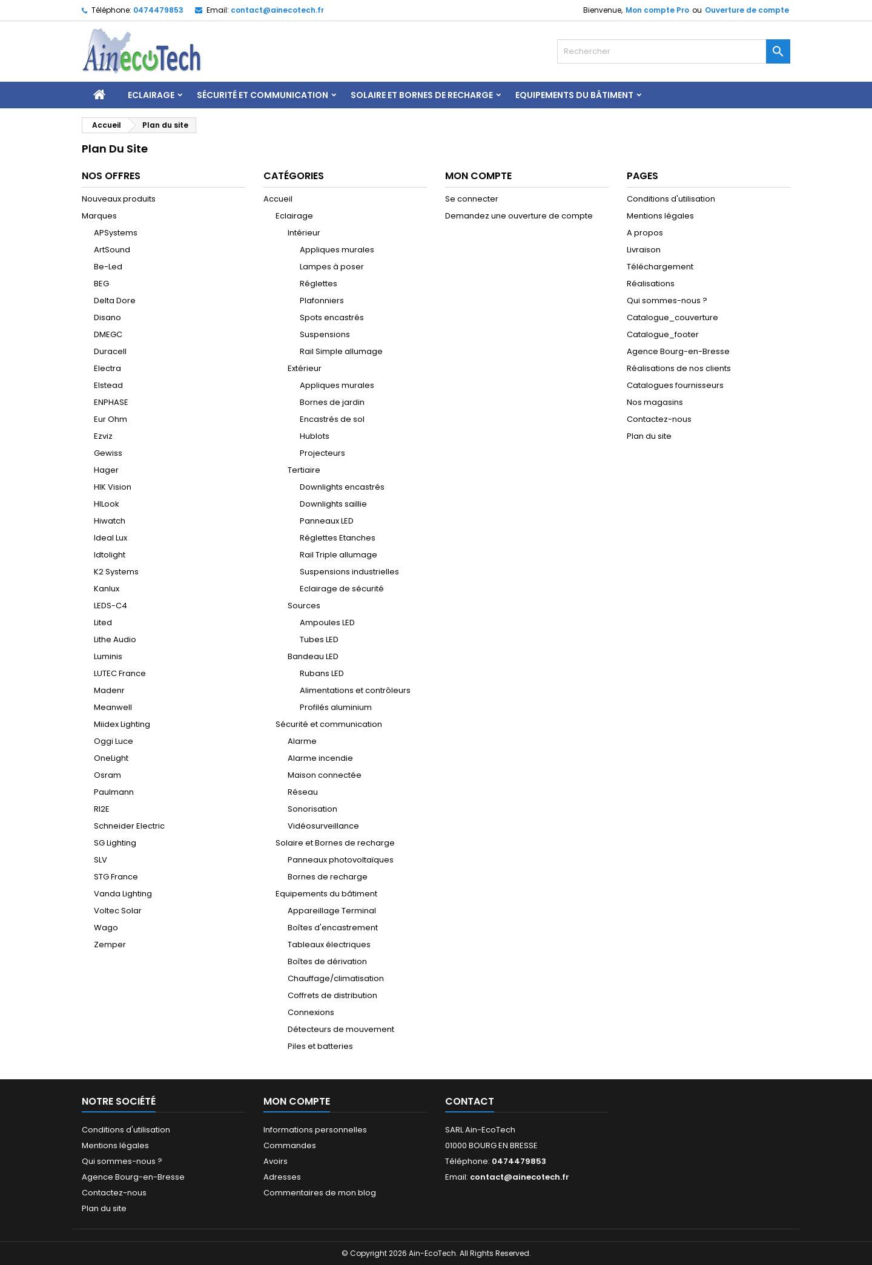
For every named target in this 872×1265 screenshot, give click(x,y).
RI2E (102, 809)
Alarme (302, 741)
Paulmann (114, 792)
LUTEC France (120, 673)
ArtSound (112, 249)
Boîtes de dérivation (327, 961)
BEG (101, 283)
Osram (107, 775)
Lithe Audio (115, 639)
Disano (107, 317)
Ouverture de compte (747, 10)
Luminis (108, 656)
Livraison (644, 249)
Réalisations (651, 283)
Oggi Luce (113, 741)
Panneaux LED (327, 521)
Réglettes (318, 283)
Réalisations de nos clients (679, 368)
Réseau (303, 792)
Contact (469, 1101)
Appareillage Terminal (332, 910)
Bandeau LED (313, 656)
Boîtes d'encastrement (333, 927)
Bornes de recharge (328, 876)
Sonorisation (312, 809)
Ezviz (103, 436)
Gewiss (108, 453)
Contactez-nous (659, 419)
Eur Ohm (110, 419)
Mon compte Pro (657, 10)
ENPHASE (111, 402)
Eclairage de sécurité (342, 588)
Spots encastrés (332, 317)
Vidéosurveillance (323, 826)
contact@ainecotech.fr (277, 10)
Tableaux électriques (329, 944)
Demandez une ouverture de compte (519, 216)
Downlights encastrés (342, 487)
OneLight (111, 758)
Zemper (110, 944)
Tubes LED (319, 639)
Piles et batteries (320, 1046)
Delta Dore (115, 300)
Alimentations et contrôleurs (355, 690)
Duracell (110, 351)
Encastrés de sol (332, 419)
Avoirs (275, 1161)
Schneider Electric (129, 826)
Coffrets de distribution (332, 995)
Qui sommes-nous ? (667, 300)
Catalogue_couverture (672, 317)
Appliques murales (337, 249)
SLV (100, 860)
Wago (106, 927)
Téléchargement (660, 266)
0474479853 (158, 10)
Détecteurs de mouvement (341, 1029)
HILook (106, 504)
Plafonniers (322, 300)
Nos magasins (655, 402)
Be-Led (108, 266)
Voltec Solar (118, 910)
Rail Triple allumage (338, 554)
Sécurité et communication (262, 95)
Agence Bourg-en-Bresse (678, 351)
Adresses (282, 1177)
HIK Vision (112, 487)
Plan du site (649, 436)
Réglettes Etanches (337, 538)
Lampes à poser (332, 266)
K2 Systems (116, 571)
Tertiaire (304, 470)
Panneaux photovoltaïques (341, 860)
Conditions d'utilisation (671, 199)
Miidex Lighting (122, 724)
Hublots (314, 436)
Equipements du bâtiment (574, 95)
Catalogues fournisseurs (675, 385)
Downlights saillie (333, 504)
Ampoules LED (327, 622)
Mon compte (296, 1101)
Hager (106, 470)
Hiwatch (109, 521)
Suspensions (325, 334)
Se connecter (471, 199)
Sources (304, 605)
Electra (107, 368)
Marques (99, 216)
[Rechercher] (673, 51)
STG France (116, 876)
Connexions (311, 1012)
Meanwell (113, 707)
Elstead (108, 385)
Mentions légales (660, 216)
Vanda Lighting (123, 893)
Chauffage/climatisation (336, 978)
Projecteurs (322, 453)
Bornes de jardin (332, 402)
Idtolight (109, 554)
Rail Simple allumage (341, 351)
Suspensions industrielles (349, 571)
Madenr (109, 690)
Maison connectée (325, 775)
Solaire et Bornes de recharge (422, 95)
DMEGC (108, 334)
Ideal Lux (110, 538)
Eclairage (151, 95)
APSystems (115, 232)
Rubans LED (322, 673)
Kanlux (106, 588)
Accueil (277, 199)
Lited (103, 622)
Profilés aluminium (336, 707)
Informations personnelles (315, 1129)
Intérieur (304, 232)
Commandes (289, 1145)
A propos (645, 232)
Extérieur (305, 368)
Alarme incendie (320, 758)
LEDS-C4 (110, 605)
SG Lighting (115, 843)
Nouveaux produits (119, 199)
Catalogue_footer (663, 334)
